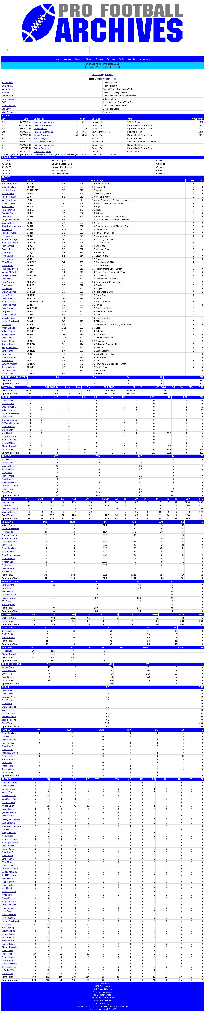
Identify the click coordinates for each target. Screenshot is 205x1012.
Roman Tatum (8, 344)
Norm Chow (7, 96)
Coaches (111, 59)
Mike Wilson (7, 112)
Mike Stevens (8, 338)
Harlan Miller (7, 279)
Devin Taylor (7, 351)
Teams (89, 59)
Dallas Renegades (42, 125)
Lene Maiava (8, 259)
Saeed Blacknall (9, 187)
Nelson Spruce (8, 331)
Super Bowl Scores (102, 1001)
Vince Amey (7, 83)
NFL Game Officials (102, 989)
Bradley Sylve (8, 341)
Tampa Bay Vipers (42, 135)
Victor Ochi (7, 295)
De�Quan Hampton (11, 555)
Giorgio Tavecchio (10, 347)
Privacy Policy (102, 1003)
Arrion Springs (8, 328)
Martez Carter (8, 193)
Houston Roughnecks (44, 122)
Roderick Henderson (11, 226)
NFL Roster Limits (102, 995)
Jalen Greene (8, 216)
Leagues (67, 59)
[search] (46, 50)
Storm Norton (8, 285)
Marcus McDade (9, 272)
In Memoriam (102, 983)
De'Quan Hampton (10, 220)
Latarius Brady (8, 190)
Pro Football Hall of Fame (102, 998)
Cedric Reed (7, 298)
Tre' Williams (7, 374)
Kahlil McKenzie (9, 275)
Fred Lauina (7, 256)
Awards (131, 59)
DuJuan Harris (8, 223)
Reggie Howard (9, 233)
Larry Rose (7, 311)
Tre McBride (7, 266)
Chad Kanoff (7, 252)
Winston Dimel (8, 203)
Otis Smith (6, 109)
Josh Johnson (8, 246)
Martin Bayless (8, 89)
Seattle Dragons (41, 138)
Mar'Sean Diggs (9, 200)
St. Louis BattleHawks (44, 142)
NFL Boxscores (102, 986)
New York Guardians (43, 132)
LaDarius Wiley (9, 370)
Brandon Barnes (9, 184)
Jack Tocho (7, 354)
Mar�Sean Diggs (10, 799)
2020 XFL (102, 71)
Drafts (121, 59)
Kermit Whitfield (9, 367)
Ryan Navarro (8, 282)
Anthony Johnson (10, 243)
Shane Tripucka (9, 357)
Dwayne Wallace (9, 364)
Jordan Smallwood (10, 321)
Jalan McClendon (10, 269)
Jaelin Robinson (9, 305)
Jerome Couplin (9, 197)
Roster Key (97, 75)
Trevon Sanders (9, 315)
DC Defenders (40, 129)
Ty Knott (5, 102)
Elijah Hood (7, 229)
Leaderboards (144, 59)
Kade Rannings (9, 105)
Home (56, 59)
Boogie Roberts (9, 302)
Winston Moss (109, 79)
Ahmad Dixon (8, 207)
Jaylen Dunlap (8, 210)
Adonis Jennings (9, 239)
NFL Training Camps (102, 992)
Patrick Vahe (7, 361)
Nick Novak (7, 288)
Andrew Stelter (8, 334)
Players (99, 59)
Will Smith (6, 324)
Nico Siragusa (8, 318)
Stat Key (109, 75)
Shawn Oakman (9, 292)
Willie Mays (7, 262)
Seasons (79, 59)
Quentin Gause (9, 213)
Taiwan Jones (8, 249)
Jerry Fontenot (8, 99)
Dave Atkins (7, 86)
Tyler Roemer (8, 308)
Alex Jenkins (7, 236)
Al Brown (6, 92)
